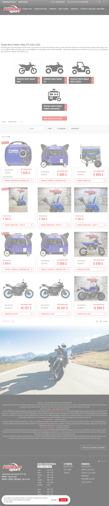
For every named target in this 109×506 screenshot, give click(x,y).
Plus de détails (8, 501)
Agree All (56, 499)
